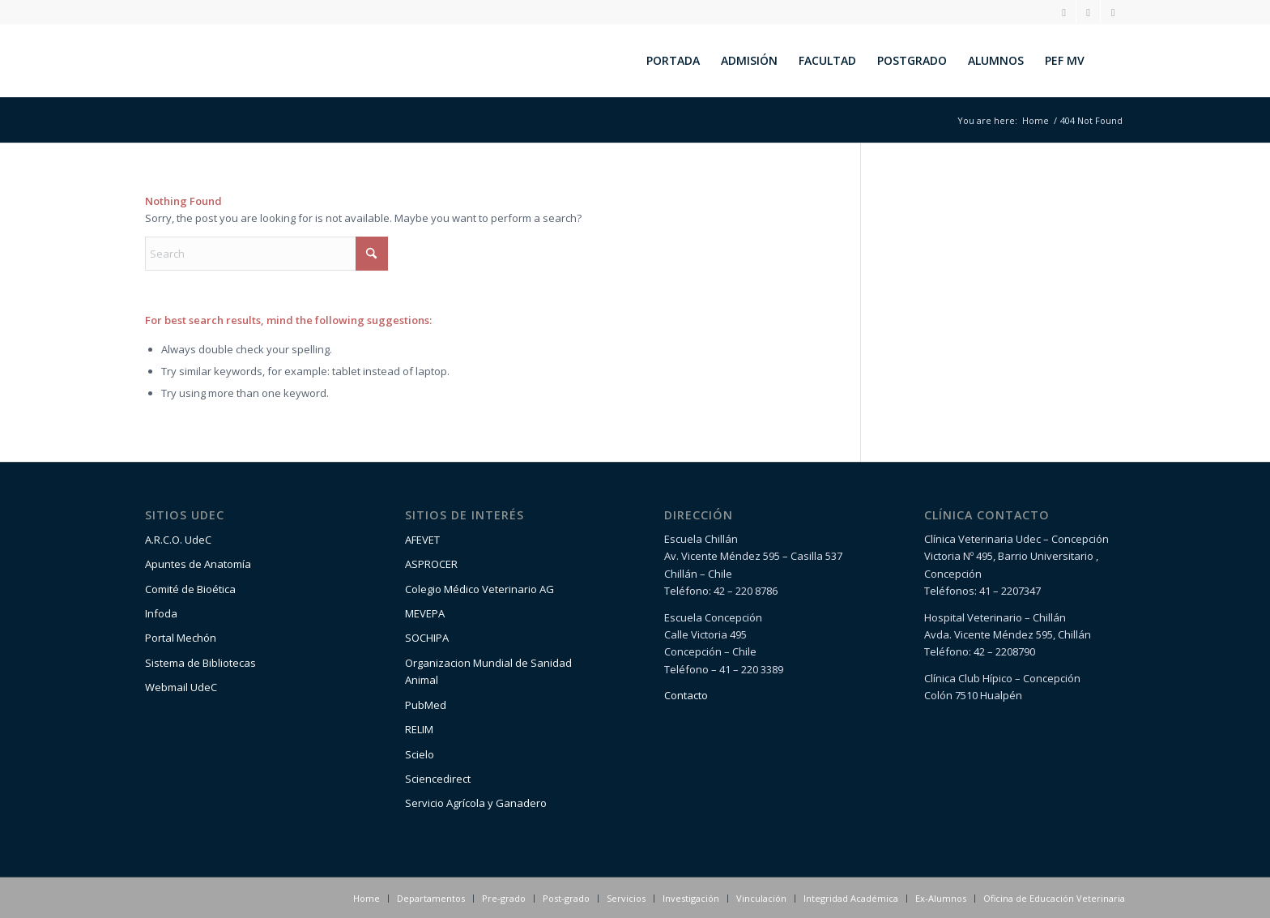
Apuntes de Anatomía (198, 564)
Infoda (161, 613)
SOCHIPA (427, 637)
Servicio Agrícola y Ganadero (476, 803)
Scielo (419, 754)
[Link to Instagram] (1064, 12)
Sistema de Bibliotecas (200, 662)
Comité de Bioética (190, 589)
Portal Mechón (180, 637)
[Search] (1110, 60)
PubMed (425, 705)
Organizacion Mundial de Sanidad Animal (488, 671)
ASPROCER (431, 564)
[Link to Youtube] (1113, 12)
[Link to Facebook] (1088, 12)
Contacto (686, 695)
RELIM (419, 729)
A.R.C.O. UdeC (178, 539)
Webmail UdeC (181, 687)
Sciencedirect (438, 778)
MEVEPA (425, 613)
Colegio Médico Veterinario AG (479, 589)
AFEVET (422, 539)
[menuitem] (673, 60)
